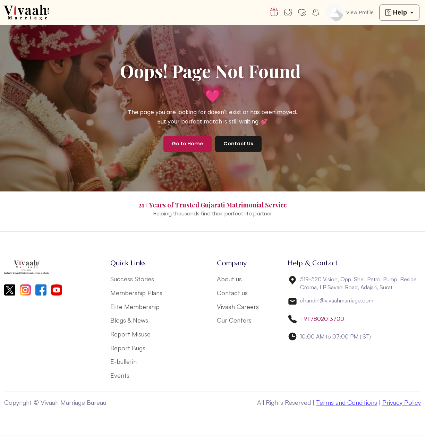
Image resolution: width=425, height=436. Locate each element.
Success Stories (132, 278)
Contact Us (238, 143)
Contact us (232, 292)
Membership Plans (136, 292)
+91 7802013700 (322, 319)
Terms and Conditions (346, 403)
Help (396, 12)
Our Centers (234, 320)
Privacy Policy (401, 403)
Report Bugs (127, 348)
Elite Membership (135, 306)
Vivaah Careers (238, 306)
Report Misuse (130, 334)
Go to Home (187, 143)
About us (229, 278)
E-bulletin (123, 362)
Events (119, 376)
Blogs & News (129, 320)
